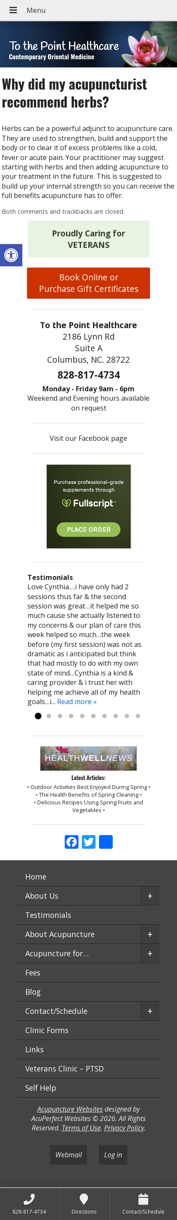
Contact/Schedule (56, 1011)
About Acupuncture (60, 934)
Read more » (77, 701)
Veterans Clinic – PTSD (64, 1068)
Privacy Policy (124, 1128)
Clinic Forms (47, 1030)
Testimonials (48, 915)
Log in (113, 1154)
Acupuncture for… (57, 953)
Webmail (68, 1154)
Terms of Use (81, 1128)
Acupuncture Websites (70, 1109)
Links (34, 1049)
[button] (11, 255)
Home (35, 876)
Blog (33, 992)
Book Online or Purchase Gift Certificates (88, 282)
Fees (32, 972)
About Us (41, 896)
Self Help (40, 1088)
